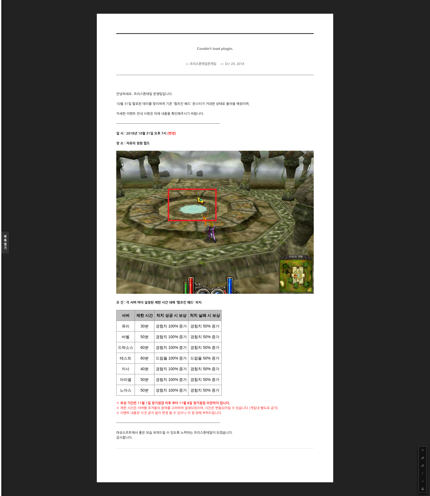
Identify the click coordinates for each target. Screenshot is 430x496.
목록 (5, 242)
